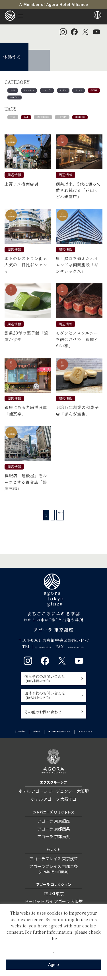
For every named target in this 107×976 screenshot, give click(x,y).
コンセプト (66, 91)
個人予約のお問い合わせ (51, 695)
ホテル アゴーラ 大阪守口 (53, 821)
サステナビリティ (79, 754)
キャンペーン (39, 91)
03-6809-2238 (36, 663)
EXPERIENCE (55, 123)
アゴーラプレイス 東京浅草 (53, 881)
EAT (32, 123)
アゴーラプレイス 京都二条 (53, 891)
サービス (90, 91)
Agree (53, 964)
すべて (15, 91)
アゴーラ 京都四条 (53, 851)
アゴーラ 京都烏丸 (53, 859)
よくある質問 (38, 748)
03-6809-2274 (82, 663)
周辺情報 (39, 101)
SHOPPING (19, 133)
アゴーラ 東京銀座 (53, 843)
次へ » (63, 532)
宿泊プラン (63, 101)
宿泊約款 (64, 748)
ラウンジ (17, 101)
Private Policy (53, 945)
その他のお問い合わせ (42, 729)
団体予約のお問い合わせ (51, 712)
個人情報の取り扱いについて (36, 754)
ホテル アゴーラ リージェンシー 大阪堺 (53, 814)
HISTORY (83, 123)
